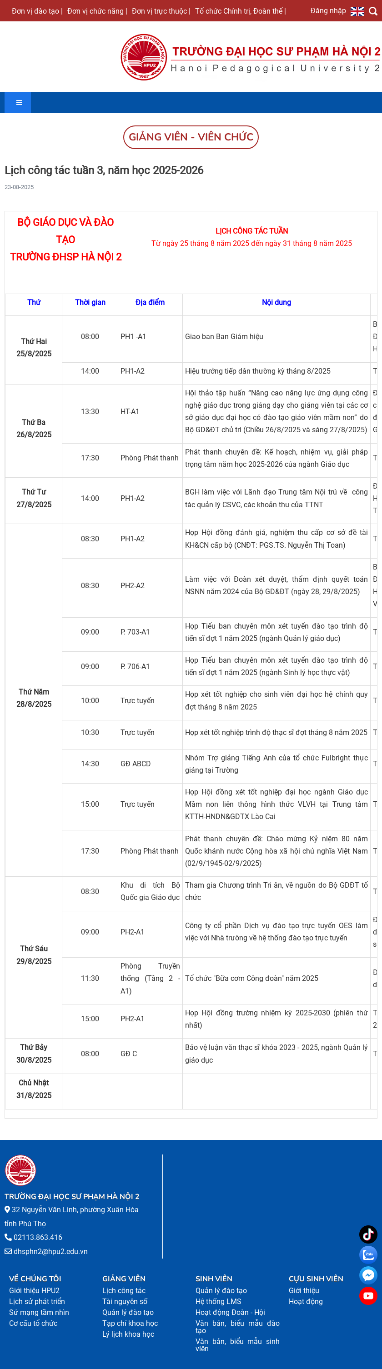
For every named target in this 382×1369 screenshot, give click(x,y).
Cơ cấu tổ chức (33, 1323)
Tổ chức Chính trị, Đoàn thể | (240, 11)
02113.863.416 (38, 1237)
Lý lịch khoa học (128, 1334)
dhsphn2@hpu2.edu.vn (51, 1251)
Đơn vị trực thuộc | (161, 11)
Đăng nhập (328, 10)
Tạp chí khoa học (130, 1323)
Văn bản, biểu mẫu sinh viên (238, 1345)
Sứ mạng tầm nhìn (39, 1312)
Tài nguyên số (124, 1301)
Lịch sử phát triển (37, 1301)
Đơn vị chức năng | (97, 11)
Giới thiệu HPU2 (34, 1290)
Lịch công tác (124, 1290)
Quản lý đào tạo (128, 1312)
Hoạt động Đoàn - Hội (230, 1312)
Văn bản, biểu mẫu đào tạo (238, 1327)
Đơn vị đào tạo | (37, 11)
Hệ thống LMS (218, 1301)
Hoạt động (306, 1301)
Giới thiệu (304, 1290)
